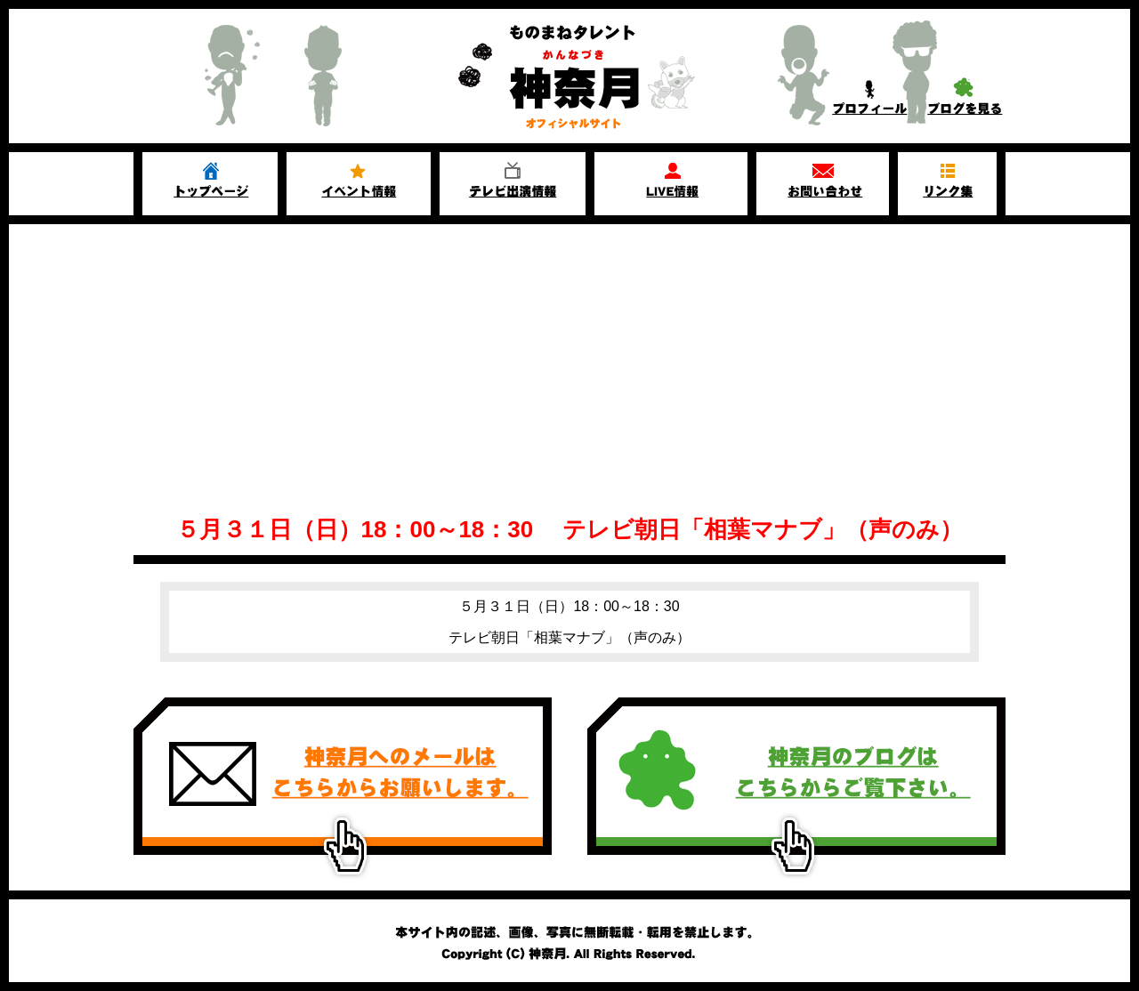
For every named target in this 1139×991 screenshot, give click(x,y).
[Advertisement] (569, 357)
